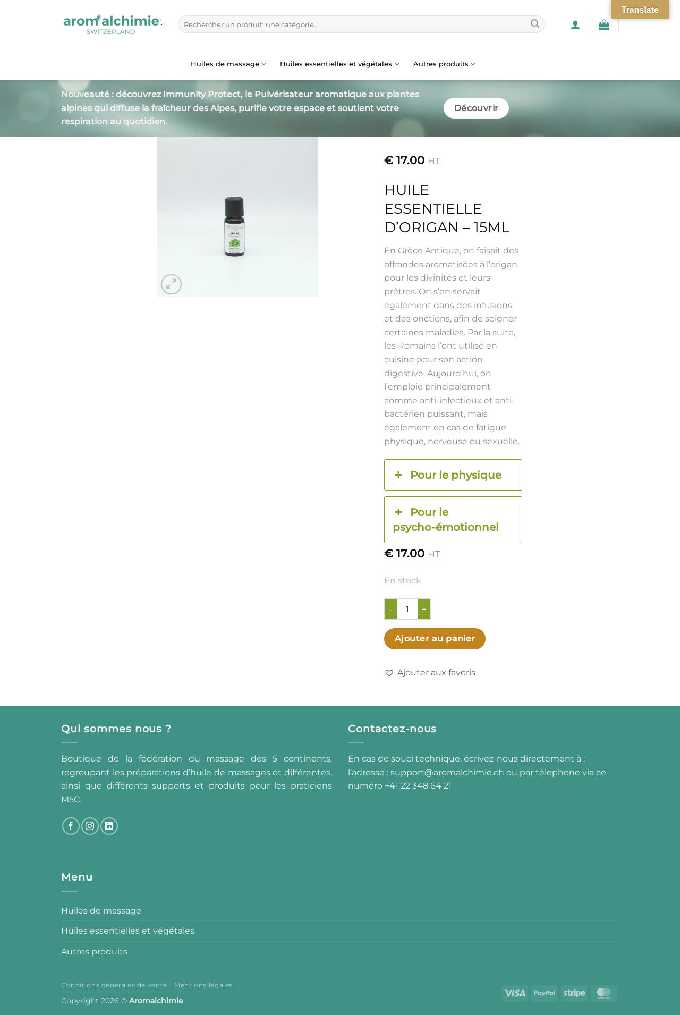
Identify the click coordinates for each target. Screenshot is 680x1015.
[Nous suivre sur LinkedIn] (109, 826)
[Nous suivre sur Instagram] (90, 826)
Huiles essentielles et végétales (339, 64)
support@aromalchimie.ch (448, 772)
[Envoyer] (535, 24)
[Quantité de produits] (407, 609)
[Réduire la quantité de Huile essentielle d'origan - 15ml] (390, 609)
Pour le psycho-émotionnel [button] (446, 519)
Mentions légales (203, 985)
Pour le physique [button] (447, 475)
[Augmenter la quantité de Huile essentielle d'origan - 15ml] (424, 609)
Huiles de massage (228, 64)
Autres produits (444, 64)
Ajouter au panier (435, 638)
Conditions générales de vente (114, 985)
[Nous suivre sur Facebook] (71, 826)
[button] (575, 24)
